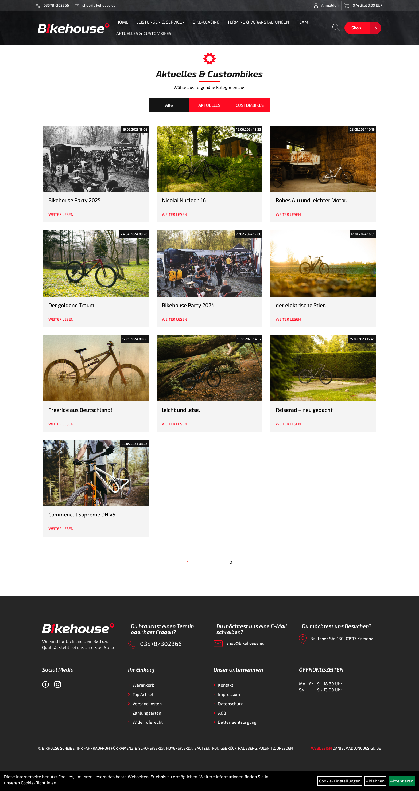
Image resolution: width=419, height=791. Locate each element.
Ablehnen (375, 780)
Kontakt (225, 684)
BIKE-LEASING (206, 21)
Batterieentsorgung (237, 722)
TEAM (302, 21)
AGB (222, 712)
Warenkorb (143, 684)
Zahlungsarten (147, 712)
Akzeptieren (401, 780)
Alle (169, 105)
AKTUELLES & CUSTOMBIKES (143, 33)
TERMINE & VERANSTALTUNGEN (258, 21)
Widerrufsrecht (148, 722)
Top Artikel (143, 694)
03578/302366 (52, 5)
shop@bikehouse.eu (239, 643)
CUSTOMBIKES (250, 105)
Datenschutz (230, 703)
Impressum (229, 694)
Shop (356, 27)
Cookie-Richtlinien (38, 782)
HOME (122, 21)
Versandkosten (147, 703)
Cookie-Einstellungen (339, 780)
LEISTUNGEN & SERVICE (160, 21)
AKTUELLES (209, 105)
